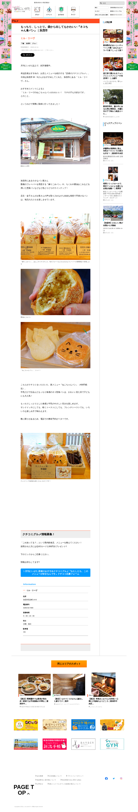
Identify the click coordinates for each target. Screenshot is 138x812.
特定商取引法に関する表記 (71, 780)
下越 (22, 43)
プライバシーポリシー (75, 776)
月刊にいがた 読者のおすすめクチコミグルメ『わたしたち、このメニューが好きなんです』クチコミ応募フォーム (56, 572)
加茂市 (28, 43)
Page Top (24, 790)
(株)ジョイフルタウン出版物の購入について (65, 784)
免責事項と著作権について (46, 780)
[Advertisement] (69, 761)
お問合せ (40, 784)
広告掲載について (55, 776)
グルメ (34, 43)
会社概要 (40, 776)
